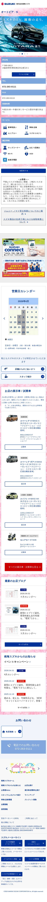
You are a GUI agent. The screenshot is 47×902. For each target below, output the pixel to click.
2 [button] (22, 53)
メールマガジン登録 (10, 859)
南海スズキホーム (7, 781)
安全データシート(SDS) (9, 818)
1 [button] (19, 53)
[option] (23, 34)
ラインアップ (29, 795)
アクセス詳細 (23, 74)
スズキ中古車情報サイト (10, 874)
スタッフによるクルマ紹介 (11, 795)
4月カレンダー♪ (11, 674)
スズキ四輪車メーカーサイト (10, 843)
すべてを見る (23, 644)
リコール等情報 (33, 859)
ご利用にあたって (31, 818)
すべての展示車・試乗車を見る (23, 567)
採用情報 (4, 809)
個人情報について (7, 822)
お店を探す (29, 785)
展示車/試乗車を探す (32, 790)
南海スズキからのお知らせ (11, 785)
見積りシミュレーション (34, 843)
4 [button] (27, 53)
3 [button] (24, 53)
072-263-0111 (9, 87)
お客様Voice (5, 790)
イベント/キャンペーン (16, 662)
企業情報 (4, 804)
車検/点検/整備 (6, 800)
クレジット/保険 (30, 800)
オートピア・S (9, 12)
